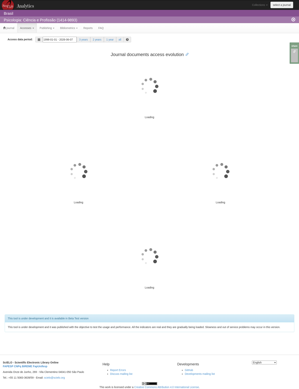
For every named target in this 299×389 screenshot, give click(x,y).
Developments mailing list (200, 373)
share (294, 46)
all (120, 39)
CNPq (17, 366)
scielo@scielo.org (54, 377)
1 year (110, 39)
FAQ (101, 28)
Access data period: (20, 39)
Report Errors (118, 370)
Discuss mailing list (121, 373)
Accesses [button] (27, 28)
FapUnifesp (40, 366)
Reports (88, 28)
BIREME (27, 366)
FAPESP (8, 366)
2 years (97, 39)
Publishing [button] (47, 28)
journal (8, 28)
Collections (259, 4)
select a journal (282, 4)
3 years (83, 39)
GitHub (189, 370)
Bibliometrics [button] (69, 28)
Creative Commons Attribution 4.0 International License (166, 387)
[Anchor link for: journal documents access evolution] (186, 54)
